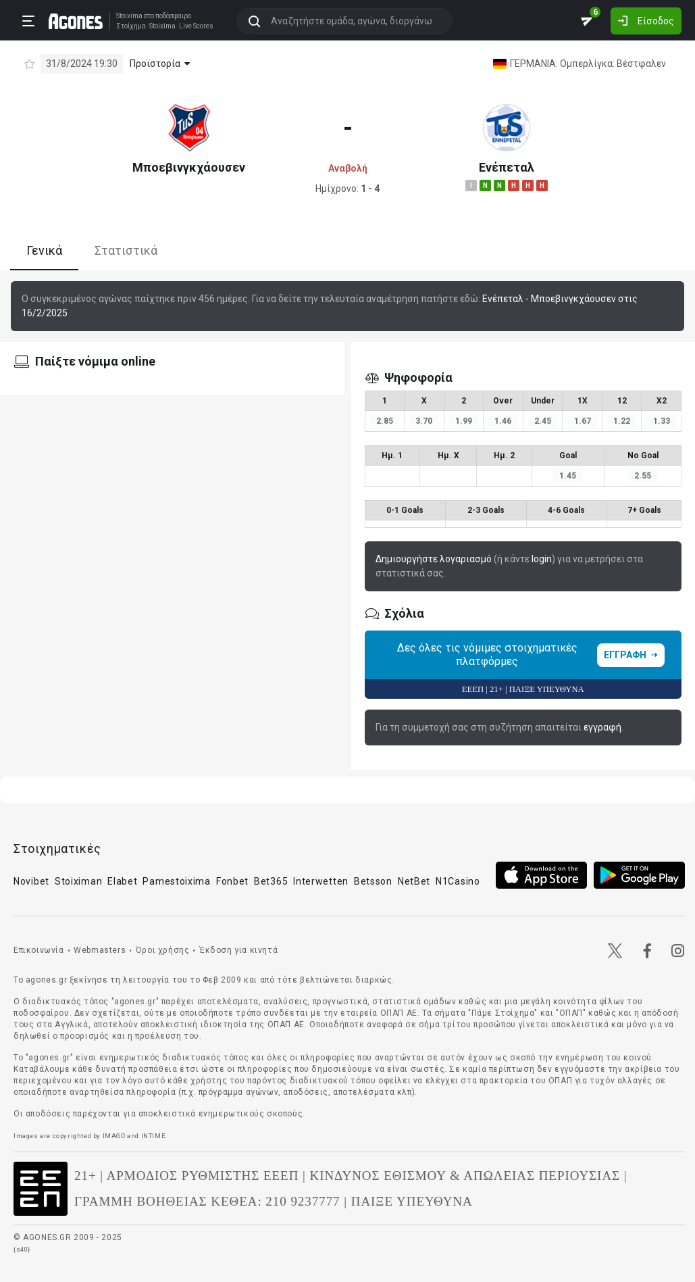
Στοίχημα (131, 26)
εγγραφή (602, 727)
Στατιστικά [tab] (126, 250)
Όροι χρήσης (163, 950)
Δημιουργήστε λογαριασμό (434, 558)
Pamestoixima (176, 881)
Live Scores (196, 26)
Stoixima (129, 16)
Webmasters (100, 950)
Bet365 (271, 881)
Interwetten (321, 881)
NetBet (414, 881)
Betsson (373, 881)
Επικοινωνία (39, 950)
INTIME (153, 1135)
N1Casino (458, 881)
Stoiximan (78, 881)
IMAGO (114, 1135)
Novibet (31, 881)
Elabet (122, 881)
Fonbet (232, 881)
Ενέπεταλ (506, 167)
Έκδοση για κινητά (238, 950)
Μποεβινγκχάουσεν (188, 167)
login (542, 558)
